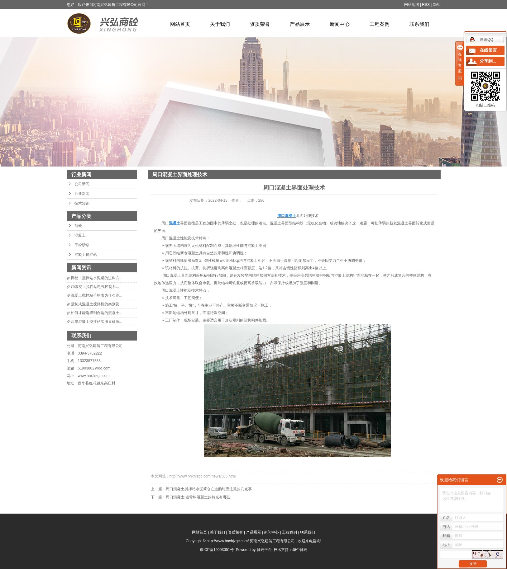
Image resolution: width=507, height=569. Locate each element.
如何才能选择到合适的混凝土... (96, 313)
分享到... (488, 61)
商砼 (78, 225)
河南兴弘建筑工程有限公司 (100, 346)
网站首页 (180, 24)
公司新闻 (81, 184)
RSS (426, 4)
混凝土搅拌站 (85, 254)
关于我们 (220, 24)
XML (437, 4)
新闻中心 (340, 24)
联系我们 (419, 24)
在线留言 (488, 50)
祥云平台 (264, 550)
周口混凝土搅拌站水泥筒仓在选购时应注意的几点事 (209, 489)
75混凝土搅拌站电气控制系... (95, 286)
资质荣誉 (260, 24)
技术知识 (81, 203)
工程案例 (380, 24)
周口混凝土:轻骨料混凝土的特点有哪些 (198, 497)
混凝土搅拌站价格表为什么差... (96, 295)
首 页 (390, 174)
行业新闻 (81, 193)
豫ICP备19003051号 (217, 550)
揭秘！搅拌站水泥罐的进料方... (96, 278)
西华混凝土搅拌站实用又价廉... (96, 321)
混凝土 (80, 235)
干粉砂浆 (81, 245)
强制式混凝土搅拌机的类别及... (96, 304)
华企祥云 (299, 550)
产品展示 (300, 24)
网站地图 (411, 4)
